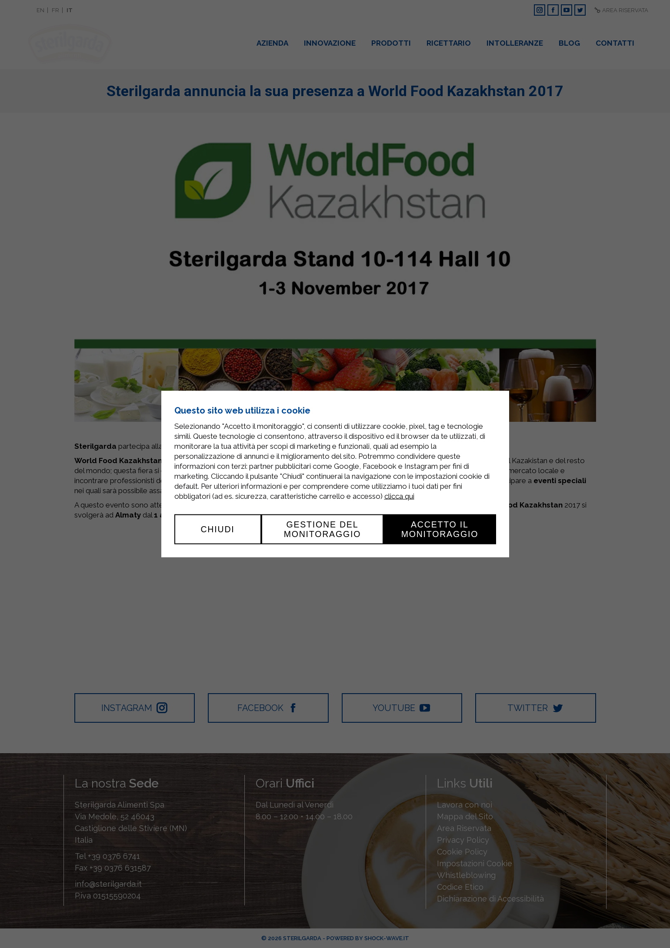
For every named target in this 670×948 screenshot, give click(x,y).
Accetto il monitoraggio (440, 529)
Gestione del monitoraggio (322, 529)
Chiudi (217, 529)
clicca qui (399, 496)
